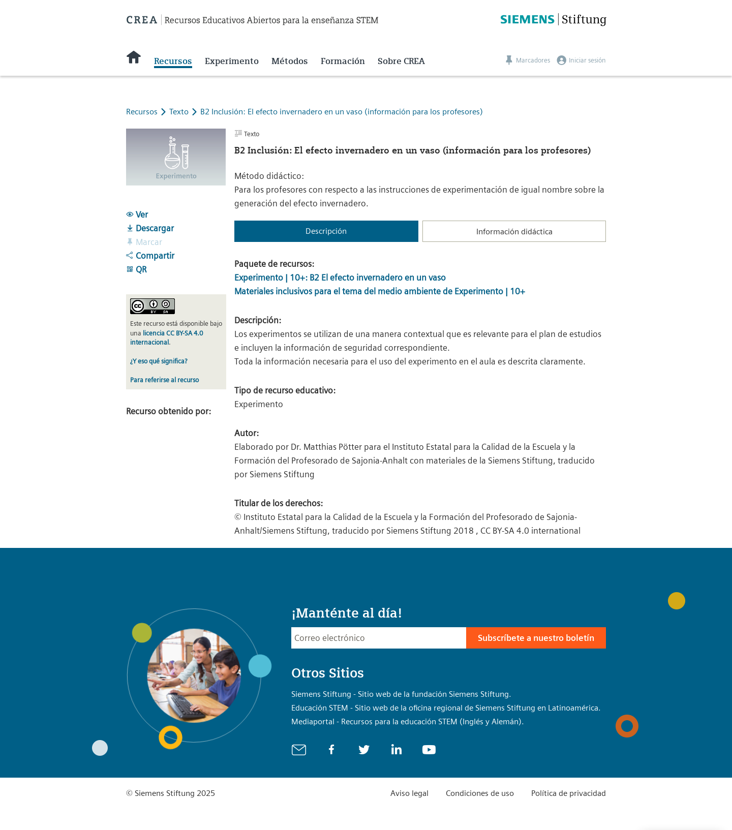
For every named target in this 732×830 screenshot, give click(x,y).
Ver (137, 214)
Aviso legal (409, 793)
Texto (180, 111)
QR (136, 269)
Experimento (232, 61)
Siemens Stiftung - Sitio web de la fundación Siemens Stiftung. (401, 694)
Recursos (173, 61)
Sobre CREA (401, 61)
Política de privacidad (568, 793)
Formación (343, 61)
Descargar (150, 228)
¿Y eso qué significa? (158, 361)
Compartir (150, 256)
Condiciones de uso (480, 793)
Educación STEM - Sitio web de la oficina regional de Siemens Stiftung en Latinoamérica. (446, 708)
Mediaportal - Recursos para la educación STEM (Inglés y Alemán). (407, 721)
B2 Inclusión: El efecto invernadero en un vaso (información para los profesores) (341, 111)
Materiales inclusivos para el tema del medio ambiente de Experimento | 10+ (379, 291)
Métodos (289, 61)
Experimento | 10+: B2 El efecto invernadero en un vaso (340, 277)
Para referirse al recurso (164, 380)
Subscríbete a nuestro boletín (536, 638)
